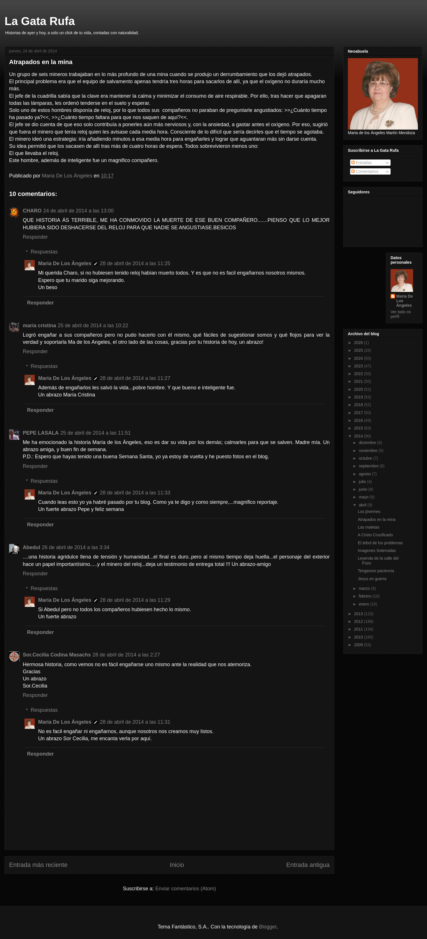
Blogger (267, 927)
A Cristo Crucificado (375, 535)
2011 (359, 629)
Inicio (177, 864)
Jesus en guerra (372, 578)
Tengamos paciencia (376, 570)
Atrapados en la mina (376, 519)
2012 (359, 621)
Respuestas (44, 252)
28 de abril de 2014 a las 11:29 (135, 600)
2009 (359, 645)
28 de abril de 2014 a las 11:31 (135, 722)
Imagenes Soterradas (377, 550)
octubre (366, 458)
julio (363, 481)
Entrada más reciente (38, 864)
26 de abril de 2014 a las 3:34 (75, 547)
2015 (359, 428)
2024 (359, 358)
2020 (359, 389)
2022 (359, 373)
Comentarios (364, 171)
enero (364, 604)
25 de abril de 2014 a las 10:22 (93, 325)
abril (363, 505)
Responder (35, 237)
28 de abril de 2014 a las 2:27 (126, 655)
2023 (359, 366)
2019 (359, 397)
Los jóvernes (369, 511)
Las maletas (368, 527)
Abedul (31, 547)
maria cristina (39, 325)
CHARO (32, 211)
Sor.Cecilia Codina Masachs (57, 655)
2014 (359, 436)
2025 (359, 350)
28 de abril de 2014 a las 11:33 (135, 493)
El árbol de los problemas (380, 543)
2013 (359, 613)
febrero (365, 596)
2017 (359, 412)
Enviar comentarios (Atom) (185, 888)
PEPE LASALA (41, 433)
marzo (365, 588)
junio (363, 489)
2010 (359, 637)
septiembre (369, 466)
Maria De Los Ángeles (64, 263)
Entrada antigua (308, 864)
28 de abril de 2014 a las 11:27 (135, 378)
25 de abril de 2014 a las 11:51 (95, 433)
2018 (359, 404)
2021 (359, 381)
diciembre (368, 442)
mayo (364, 497)
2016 (359, 420)
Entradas (361, 162)
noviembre (368, 450)
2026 (359, 342)
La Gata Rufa (40, 21)
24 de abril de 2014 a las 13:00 (78, 211)
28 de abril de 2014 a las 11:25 (135, 263)
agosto (365, 474)
